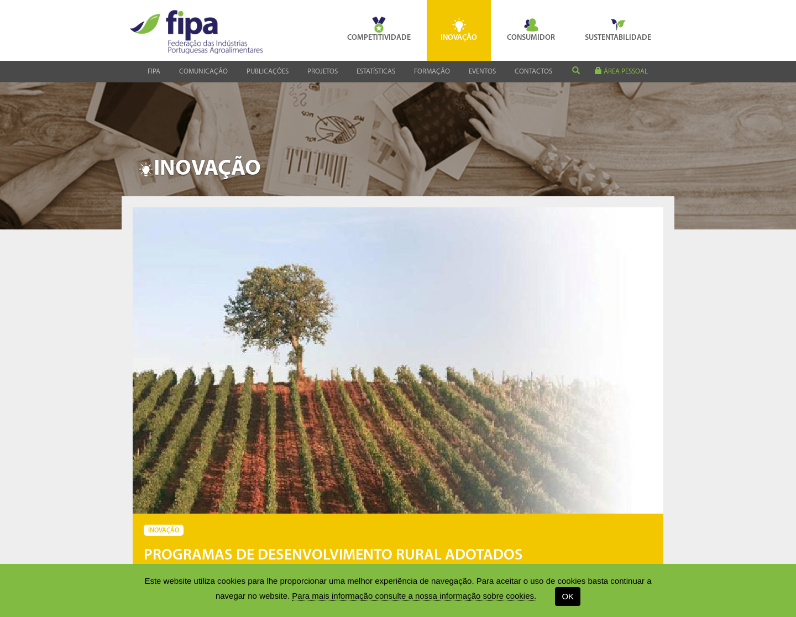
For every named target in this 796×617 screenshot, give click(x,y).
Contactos (533, 71)
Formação (432, 71)
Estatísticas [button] (376, 71)
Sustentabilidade (618, 29)
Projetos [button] (322, 71)
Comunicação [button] (203, 71)
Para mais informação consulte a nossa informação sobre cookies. (414, 595)
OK (568, 596)
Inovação (459, 29)
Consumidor (531, 29)
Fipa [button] (154, 71)
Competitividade (379, 29)
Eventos (482, 71)
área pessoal (621, 71)
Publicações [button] (268, 71)
